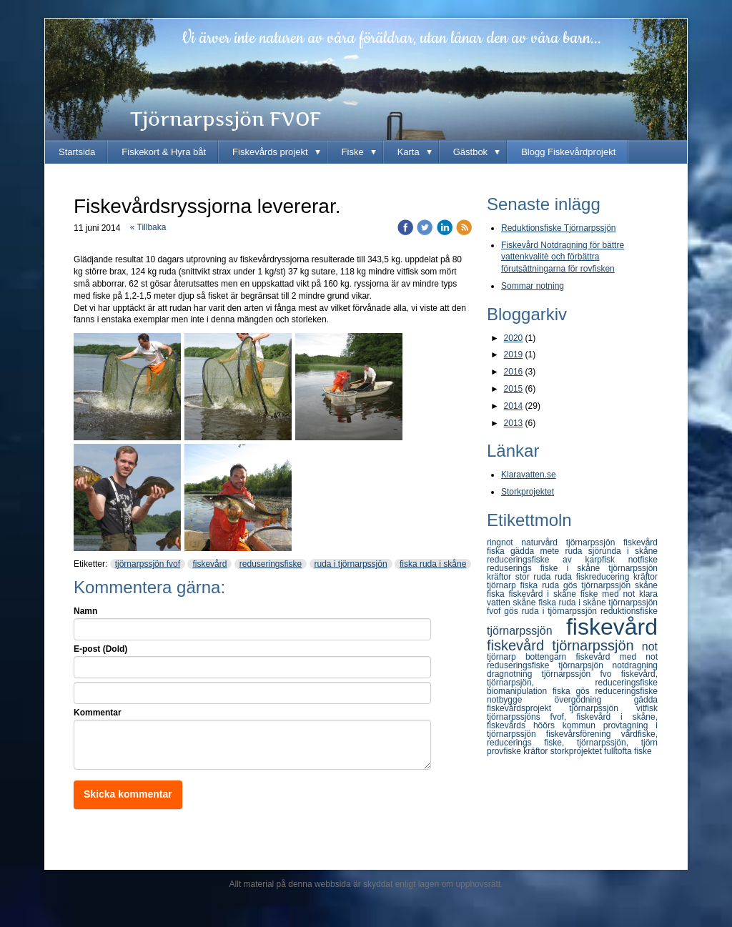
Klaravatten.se (528, 475)
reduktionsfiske (629, 611)
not (650, 646)
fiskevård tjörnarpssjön (564, 645)
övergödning (593, 700)
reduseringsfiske (270, 564)
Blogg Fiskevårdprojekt (568, 152)
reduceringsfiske (626, 691)
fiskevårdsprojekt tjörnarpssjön (561, 708)
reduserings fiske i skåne (547, 568)
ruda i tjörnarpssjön (351, 564)
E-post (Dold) (100, 649)
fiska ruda (542, 585)
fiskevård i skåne (544, 594)
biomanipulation (520, 691)
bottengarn (550, 657)
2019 (513, 355)
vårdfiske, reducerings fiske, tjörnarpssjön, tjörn (572, 738)
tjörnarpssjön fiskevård (612, 542)
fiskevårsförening (583, 734)
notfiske (643, 560)
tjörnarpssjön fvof (147, 564)
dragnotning (514, 674)
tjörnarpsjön (585, 665)
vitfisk (647, 708)
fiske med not (609, 594)
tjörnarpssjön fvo (581, 674)
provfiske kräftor (518, 751)
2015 (513, 389)
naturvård (543, 542)
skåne (525, 603)
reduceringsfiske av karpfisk (557, 560)
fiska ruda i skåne (433, 564)
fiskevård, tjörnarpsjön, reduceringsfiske (572, 678)
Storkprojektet (527, 492)
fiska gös (574, 691)
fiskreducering (604, 577)
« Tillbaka (148, 227)
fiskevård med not (617, 657)
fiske (643, 751)
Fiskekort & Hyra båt (164, 152)
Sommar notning (532, 286)
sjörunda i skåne (623, 551)
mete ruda (564, 551)
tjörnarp (506, 657)
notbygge (520, 700)
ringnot (504, 542)
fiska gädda (513, 551)
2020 (513, 338)
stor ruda (535, 577)
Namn (85, 611)
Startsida (77, 152)
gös (512, 611)
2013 (513, 423)
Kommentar (98, 713)
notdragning (635, 665)
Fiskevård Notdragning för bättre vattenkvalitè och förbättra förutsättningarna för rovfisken (562, 257)
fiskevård (209, 564)
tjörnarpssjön (526, 631)
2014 (513, 406)
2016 (513, 372)
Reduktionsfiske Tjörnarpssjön (558, 228)
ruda (565, 577)
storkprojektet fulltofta (592, 751)
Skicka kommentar (128, 794)
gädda (646, 700)
